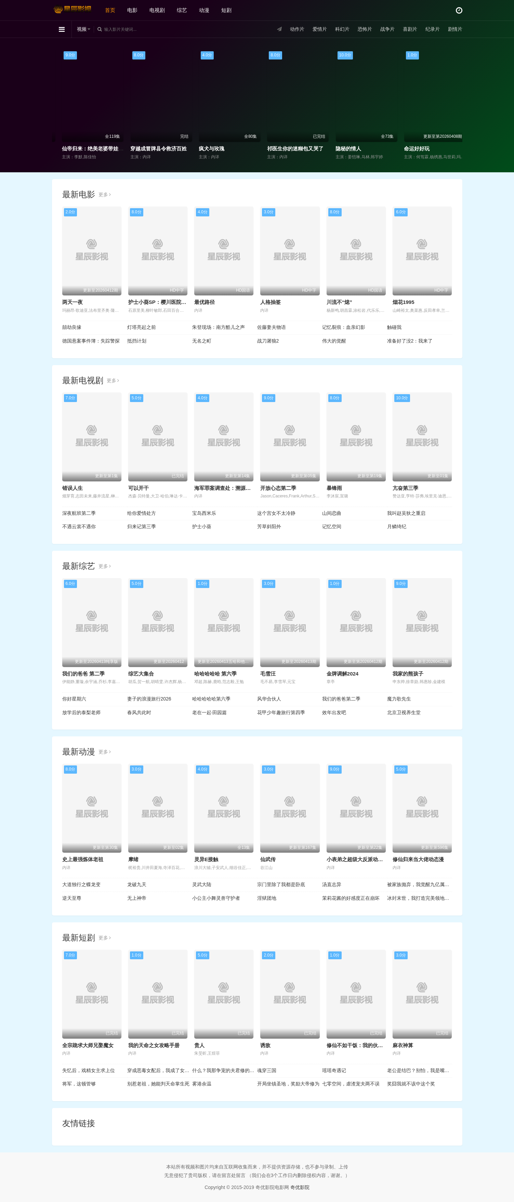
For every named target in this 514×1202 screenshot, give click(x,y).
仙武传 (268, 859)
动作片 (297, 29)
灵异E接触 (206, 859)
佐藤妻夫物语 (271, 327)
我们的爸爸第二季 (341, 699)
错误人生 (72, 488)
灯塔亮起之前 (141, 327)
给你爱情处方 (141, 513)
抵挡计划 (136, 341)
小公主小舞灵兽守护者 (216, 898)
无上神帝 (136, 898)
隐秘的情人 (410, 148)
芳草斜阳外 (269, 526)
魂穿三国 (266, 1070)
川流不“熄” (339, 302)
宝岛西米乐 (204, 513)
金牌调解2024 (342, 674)
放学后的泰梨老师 (81, 712)
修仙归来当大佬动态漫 (418, 859)
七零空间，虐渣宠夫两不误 (351, 1083)
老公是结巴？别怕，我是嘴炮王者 (419, 1070)
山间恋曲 (331, 513)
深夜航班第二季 (79, 513)
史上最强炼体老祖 (82, 859)
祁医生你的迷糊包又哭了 (357, 148)
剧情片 (455, 29)
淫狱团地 (266, 898)
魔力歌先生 (399, 699)
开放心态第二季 (278, 488)
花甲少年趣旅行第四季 (281, 712)
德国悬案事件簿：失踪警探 (91, 341)
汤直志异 (331, 884)
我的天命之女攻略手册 (154, 1045)
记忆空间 (331, 526)
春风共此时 (139, 712)
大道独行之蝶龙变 (81, 884)
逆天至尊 (71, 898)
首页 (110, 10)
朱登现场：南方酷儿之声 (218, 327)
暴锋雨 (334, 488)
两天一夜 (72, 302)
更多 (104, 194)
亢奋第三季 (405, 488)
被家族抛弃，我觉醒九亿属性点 (419, 884)
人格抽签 (270, 302)
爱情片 (320, 29)
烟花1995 (403, 302)
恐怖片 (365, 29)
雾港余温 (201, 1083)
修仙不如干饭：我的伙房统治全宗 (365, 1045)
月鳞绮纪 (396, 526)
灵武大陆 (201, 884)
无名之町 (201, 341)
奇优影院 (299, 1187)
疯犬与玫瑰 (273, 148)
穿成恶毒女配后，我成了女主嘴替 (159, 1070)
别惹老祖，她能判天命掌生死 (158, 1083)
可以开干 (138, 488)
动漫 (204, 10)
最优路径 (204, 302)
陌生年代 (65, 148)
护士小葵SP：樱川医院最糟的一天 (167, 302)
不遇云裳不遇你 (79, 526)
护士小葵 (201, 526)
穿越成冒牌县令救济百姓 (220, 148)
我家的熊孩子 (408, 674)
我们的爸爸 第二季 (83, 674)
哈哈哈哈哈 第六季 (215, 674)
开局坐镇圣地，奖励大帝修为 (288, 1083)
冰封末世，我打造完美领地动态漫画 (419, 898)
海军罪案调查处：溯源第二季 (227, 488)
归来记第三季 (141, 526)
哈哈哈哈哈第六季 (211, 699)
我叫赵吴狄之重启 (406, 513)
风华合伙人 (269, 699)
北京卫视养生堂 (404, 712)
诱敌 (265, 1045)
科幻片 (342, 29)
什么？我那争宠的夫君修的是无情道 (224, 1070)
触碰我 (394, 327)
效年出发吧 (334, 712)
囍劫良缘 (71, 327)
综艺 (182, 10)
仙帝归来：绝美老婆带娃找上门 (159, 148)
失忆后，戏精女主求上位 (88, 1070)
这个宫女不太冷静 (276, 513)
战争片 (387, 29)
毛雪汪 (268, 674)
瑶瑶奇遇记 (334, 1070)
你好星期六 (74, 699)
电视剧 (157, 10)
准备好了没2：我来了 (410, 341)
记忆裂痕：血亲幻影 (343, 327)
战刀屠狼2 (268, 341)
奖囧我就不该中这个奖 (411, 1083)
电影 (132, 10)
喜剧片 (410, 29)
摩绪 (133, 859)
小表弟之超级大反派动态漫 (357, 859)
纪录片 (432, 29)
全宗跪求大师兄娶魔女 (88, 1045)
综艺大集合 (141, 674)
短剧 (226, 10)
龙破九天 (136, 884)
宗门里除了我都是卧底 (281, 884)
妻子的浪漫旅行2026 (149, 699)
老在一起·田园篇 (209, 712)
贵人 (199, 1045)
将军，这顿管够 (79, 1083)
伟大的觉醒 (334, 341)
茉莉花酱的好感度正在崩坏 (351, 898)
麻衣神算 (403, 1045)
